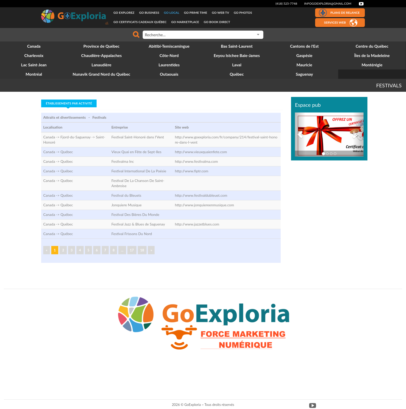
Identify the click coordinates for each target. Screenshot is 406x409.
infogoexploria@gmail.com (327, 3)
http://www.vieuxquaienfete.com (201, 152)
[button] (300, 134)
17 (132, 250)
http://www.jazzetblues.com (197, 224)
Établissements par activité (69, 103)
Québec (66, 152)
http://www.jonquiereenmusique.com (204, 205)
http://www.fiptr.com (191, 171)
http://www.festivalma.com (196, 161)
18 (142, 250)
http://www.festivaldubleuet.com (201, 195)
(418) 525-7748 (286, 3)
